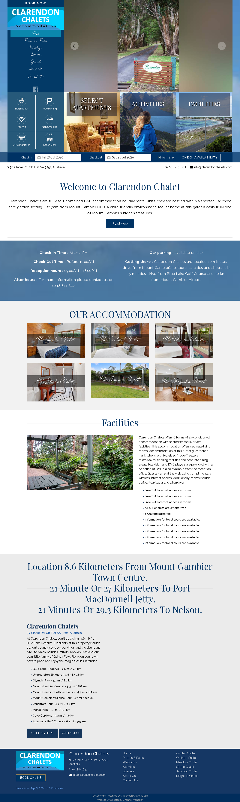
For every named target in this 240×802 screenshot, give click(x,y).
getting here (42, 733)
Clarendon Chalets (89, 753)
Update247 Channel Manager (126, 799)
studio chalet (185, 767)
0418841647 (176, 167)
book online (30, 777)
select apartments (91, 103)
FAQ (38, 788)
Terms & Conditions (52, 788)
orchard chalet (186, 758)
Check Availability (200, 157)
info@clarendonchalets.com (211, 167)
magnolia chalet (187, 776)
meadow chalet (186, 762)
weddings (36, 48)
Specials (36, 62)
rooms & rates (36, 41)
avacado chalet (186, 771)
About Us (36, 69)
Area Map (29, 788)
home (35, 33)
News (19, 788)
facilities (204, 104)
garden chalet (186, 753)
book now (35, 3)
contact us (36, 76)
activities (36, 55)
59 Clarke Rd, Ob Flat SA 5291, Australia (36, 167)
